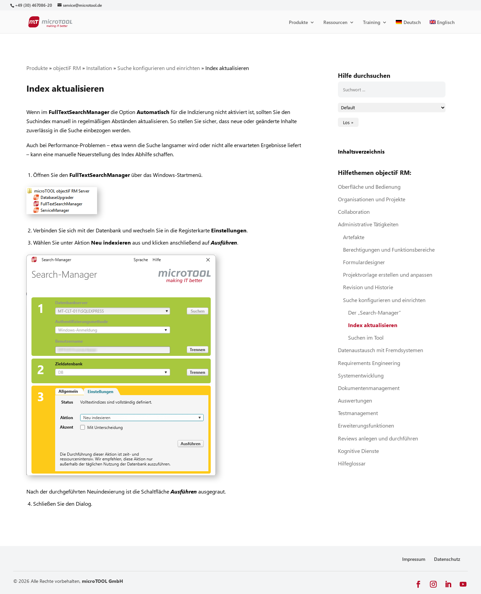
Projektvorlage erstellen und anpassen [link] (387, 274)
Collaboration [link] (354, 211)
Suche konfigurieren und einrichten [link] (158, 67)
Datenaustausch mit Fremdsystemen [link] (380, 349)
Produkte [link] (298, 22)
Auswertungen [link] (355, 400)
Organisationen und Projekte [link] (371, 199)
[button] (418, 584)
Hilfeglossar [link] (352, 463)
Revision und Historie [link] (368, 287)
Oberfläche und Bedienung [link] (369, 186)
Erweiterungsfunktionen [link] (366, 425)
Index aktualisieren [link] (372, 324)
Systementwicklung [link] (361, 375)
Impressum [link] (413, 559)
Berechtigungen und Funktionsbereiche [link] (389, 249)
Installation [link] (99, 67)
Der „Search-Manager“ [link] (374, 312)
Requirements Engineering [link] (369, 362)
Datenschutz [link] (447, 559)
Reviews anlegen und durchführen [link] (378, 438)
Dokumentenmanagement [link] (368, 387)
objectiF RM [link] (67, 67)
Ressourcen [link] (335, 22)
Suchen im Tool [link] (366, 337)
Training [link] (371, 22)
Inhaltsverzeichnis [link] (361, 151)
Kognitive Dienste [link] (358, 450)
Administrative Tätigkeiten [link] (368, 224)
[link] (33, 5)
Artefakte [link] (353, 237)
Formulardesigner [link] (364, 262)
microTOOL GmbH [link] (102, 581)
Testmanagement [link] (358, 412)
